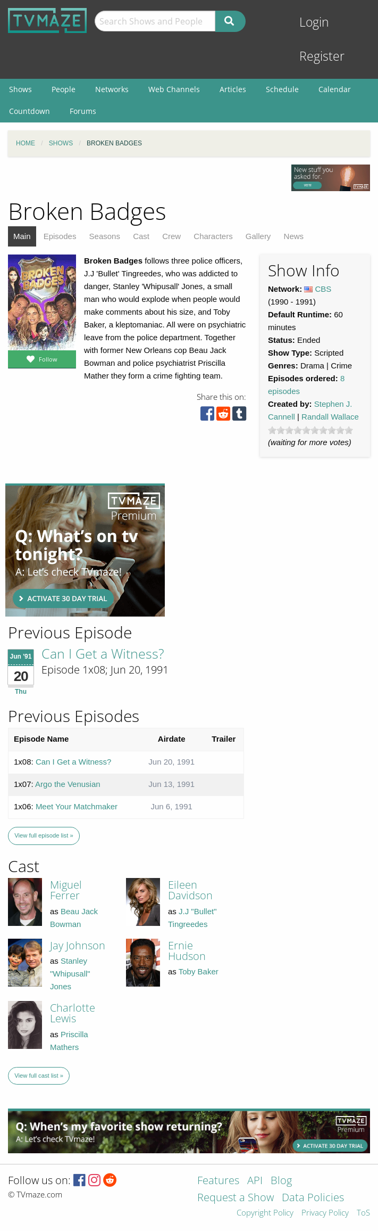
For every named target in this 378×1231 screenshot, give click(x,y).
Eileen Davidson (190, 889)
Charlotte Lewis (72, 1012)
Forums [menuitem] (83, 111)
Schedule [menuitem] (282, 89)
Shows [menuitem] (20, 89)
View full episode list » (43, 835)
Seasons (104, 236)
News (294, 236)
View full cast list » (38, 1075)
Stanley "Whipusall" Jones (70, 973)
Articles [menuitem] (233, 89)
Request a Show (235, 1198)
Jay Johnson (77, 945)
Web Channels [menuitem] (174, 89)
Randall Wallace (330, 416)
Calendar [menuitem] (334, 89)
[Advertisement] (85, 550)
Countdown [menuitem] (29, 111)
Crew (171, 236)
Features (218, 1181)
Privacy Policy (325, 1213)
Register (322, 56)
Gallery (258, 236)
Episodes (60, 236)
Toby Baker (199, 971)
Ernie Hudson (187, 950)
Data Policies (313, 1198)
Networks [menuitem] (112, 89)
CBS (323, 288)
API (255, 1181)
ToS (363, 1213)
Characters (213, 236)
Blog (281, 1181)
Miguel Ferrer (66, 889)
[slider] (310, 430)
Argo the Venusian (67, 784)
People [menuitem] (63, 89)
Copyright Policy (265, 1213)
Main (22, 236)
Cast (141, 236)
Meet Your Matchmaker (76, 806)
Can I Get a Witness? (102, 653)
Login (314, 22)
